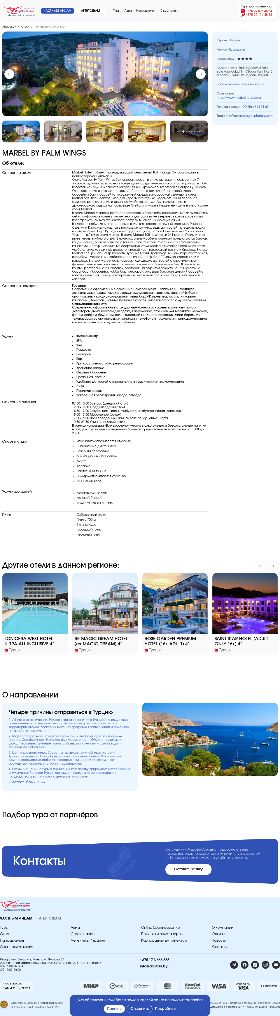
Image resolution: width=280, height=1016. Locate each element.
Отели (25, 26)
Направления (146, 10)
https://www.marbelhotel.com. (239, 97)
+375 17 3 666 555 (154, 960)
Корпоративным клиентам (164, 940)
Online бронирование (160, 927)
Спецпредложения (16, 947)
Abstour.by (9, 26)
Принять (114, 1009)
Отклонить (139, 1009)
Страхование (82, 934)
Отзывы (218, 934)
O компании (169, 10)
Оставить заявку (188, 869)
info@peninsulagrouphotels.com (249, 115)
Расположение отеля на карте (240, 84)
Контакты (219, 947)
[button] (201, 74)
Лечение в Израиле (88, 940)
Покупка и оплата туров (162, 934)
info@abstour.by (154, 966)
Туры (116, 10)
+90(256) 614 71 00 (255, 107)
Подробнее (165, 1009)
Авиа (128, 10)
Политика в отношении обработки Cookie (255, 1003)
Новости (219, 940)
